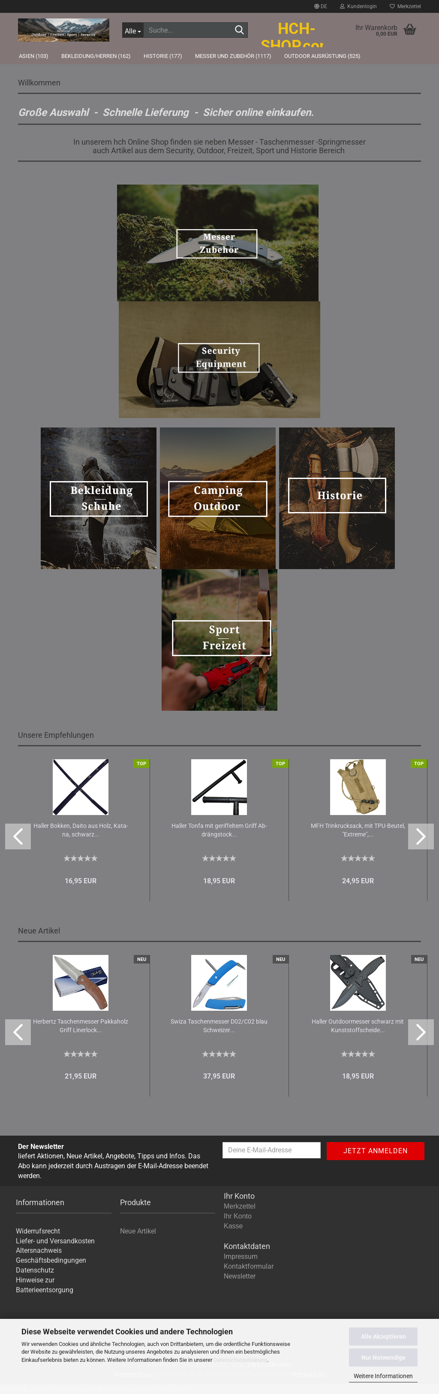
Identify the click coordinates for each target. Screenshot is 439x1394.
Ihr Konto (238, 1216)
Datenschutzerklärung (240, 1360)
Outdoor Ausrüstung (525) (322, 56)
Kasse (233, 1226)
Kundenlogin (358, 6)
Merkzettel (405, 6)
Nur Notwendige (383, 1357)
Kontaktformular (249, 1266)
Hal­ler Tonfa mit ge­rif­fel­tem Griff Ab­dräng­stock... (219, 830)
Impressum (241, 1256)
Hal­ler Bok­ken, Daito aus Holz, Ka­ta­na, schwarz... (80, 830)
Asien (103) (33, 56)
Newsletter (240, 1276)
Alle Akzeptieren (383, 1336)
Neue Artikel (138, 1231)
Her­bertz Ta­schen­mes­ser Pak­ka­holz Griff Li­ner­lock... (80, 1025)
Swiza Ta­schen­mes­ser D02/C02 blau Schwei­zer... (219, 1025)
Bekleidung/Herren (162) (96, 56)
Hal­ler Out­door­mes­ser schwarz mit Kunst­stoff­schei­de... (358, 1025)
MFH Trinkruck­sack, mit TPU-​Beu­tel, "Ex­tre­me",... (358, 830)
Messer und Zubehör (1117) (233, 56)
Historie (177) (163, 56)
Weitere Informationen (383, 1376)
